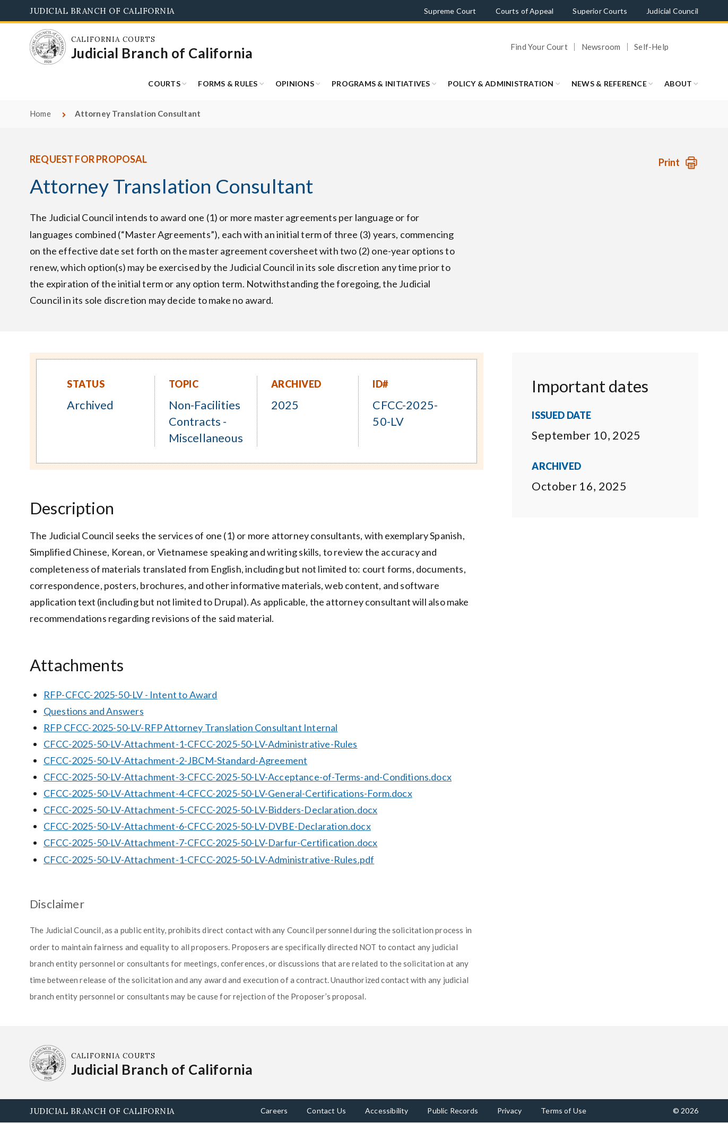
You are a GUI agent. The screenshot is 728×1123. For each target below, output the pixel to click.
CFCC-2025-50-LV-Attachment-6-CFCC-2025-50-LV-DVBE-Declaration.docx (207, 826)
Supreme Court (450, 10)
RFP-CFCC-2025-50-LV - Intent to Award (131, 694)
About (678, 83)
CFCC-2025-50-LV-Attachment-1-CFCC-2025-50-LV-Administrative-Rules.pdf (209, 859)
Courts (164, 83)
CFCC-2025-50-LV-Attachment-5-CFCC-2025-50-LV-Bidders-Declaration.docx (210, 809)
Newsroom (601, 47)
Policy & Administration (501, 83)
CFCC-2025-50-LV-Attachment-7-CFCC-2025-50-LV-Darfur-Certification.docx (211, 842)
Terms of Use (563, 1110)
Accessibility (386, 1110)
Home (40, 113)
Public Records (452, 1110)
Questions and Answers (94, 711)
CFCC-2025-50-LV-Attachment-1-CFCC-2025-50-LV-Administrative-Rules (201, 744)
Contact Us (326, 1110)
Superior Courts (600, 10)
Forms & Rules (227, 83)
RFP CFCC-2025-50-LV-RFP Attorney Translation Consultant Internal (191, 727)
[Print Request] (678, 162)
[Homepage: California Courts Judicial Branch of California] (48, 47)
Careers (274, 1110)
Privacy (509, 1110)
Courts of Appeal (525, 10)
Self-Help (651, 47)
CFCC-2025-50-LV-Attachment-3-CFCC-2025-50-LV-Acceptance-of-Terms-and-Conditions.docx (248, 777)
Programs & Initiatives (381, 83)
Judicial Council (672, 10)
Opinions (294, 83)
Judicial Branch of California (102, 11)
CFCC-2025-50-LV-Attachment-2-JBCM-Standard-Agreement (175, 760)
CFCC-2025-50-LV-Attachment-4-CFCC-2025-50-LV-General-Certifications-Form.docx (228, 793)
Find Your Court (539, 47)
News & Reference (609, 83)
